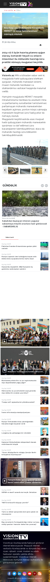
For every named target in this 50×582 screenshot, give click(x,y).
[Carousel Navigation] (44, 185)
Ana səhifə (8, 10)
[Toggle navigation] (5, 4)
